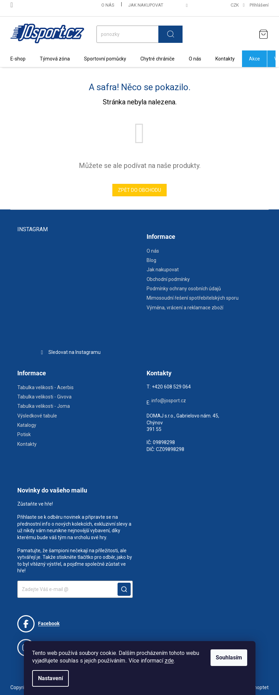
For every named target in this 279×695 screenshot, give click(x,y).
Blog (151, 260)
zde (169, 660)
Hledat (170, 34)
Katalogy (26, 425)
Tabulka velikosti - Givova (44, 397)
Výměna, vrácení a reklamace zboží (185, 307)
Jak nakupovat (145, 5)
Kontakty (27, 444)
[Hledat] (139, 34)
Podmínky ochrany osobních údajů (184, 288)
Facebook (38, 623)
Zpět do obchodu (139, 190)
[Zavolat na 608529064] (16, 4)
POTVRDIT (124, 589)
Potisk (24, 434)
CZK (235, 5)
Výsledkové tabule (37, 416)
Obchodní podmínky (168, 279)
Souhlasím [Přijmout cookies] (229, 657)
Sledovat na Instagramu (74, 352)
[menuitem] (17, 58)
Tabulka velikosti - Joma (43, 406)
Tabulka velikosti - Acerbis (45, 387)
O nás (107, 5)
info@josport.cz (168, 400)
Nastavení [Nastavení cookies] (50, 678)
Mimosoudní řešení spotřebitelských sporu (193, 298)
